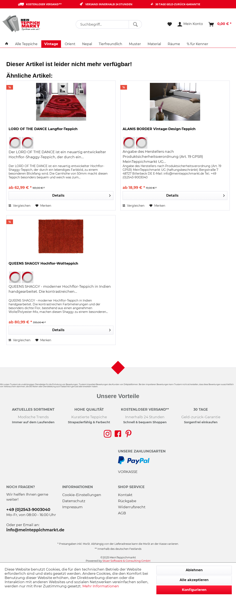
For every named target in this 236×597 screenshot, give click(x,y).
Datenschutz (73, 501)
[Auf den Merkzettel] (43, 205)
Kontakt (125, 495)
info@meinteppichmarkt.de (35, 529)
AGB (122, 513)
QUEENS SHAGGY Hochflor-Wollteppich (43, 263)
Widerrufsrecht (131, 507)
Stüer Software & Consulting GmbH (126, 560)
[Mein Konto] (190, 24)
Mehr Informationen (100, 586)
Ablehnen (194, 570)
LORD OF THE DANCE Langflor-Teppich (43, 129)
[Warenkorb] (220, 24)
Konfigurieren (194, 590)
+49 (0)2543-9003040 (28, 509)
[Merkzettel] (169, 24)
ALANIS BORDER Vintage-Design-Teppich (159, 129)
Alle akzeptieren (194, 580)
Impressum (72, 507)
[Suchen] (135, 24)
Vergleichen (19, 206)
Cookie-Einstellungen (81, 495)
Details (81, 194)
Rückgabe (127, 501)
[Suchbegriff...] (109, 24)
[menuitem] (109, 24)
